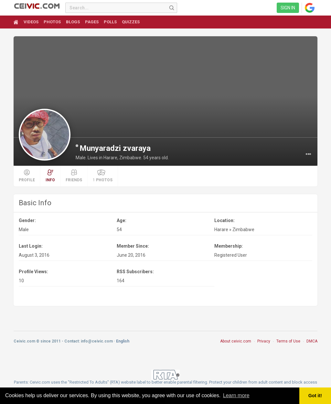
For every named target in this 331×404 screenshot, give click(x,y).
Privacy (263, 341)
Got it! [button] (315, 395)
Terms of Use (288, 341)
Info (50, 175)
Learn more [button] (236, 395)
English (122, 341)
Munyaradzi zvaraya (115, 148)
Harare (221, 229)
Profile (27, 175)
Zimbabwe (243, 229)
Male (24, 229)
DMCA (311, 341)
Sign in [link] (288, 7)
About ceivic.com (235, 341)
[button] (308, 154)
